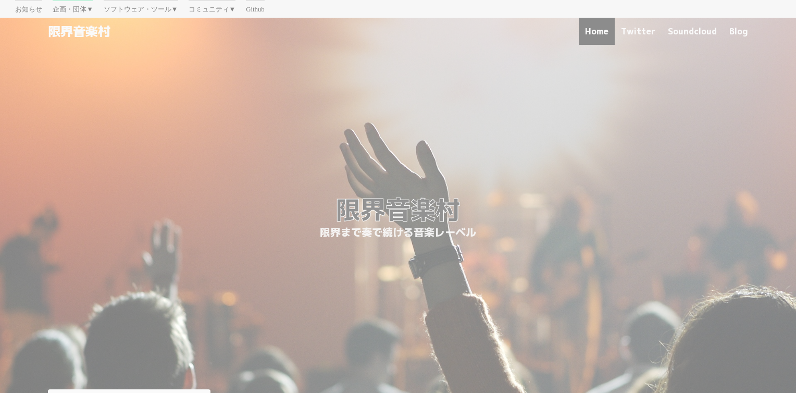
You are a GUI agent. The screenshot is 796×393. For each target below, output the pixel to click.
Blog (738, 31)
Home (596, 31)
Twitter (638, 31)
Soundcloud (692, 31)
